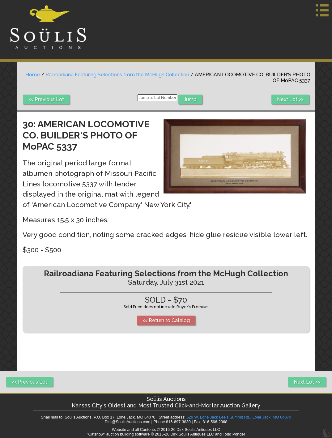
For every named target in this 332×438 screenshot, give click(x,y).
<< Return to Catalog (166, 320)
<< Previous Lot (46, 99)
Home (32, 75)
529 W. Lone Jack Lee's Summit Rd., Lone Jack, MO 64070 (238, 417)
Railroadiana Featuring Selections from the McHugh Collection (117, 75)
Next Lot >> (290, 99)
